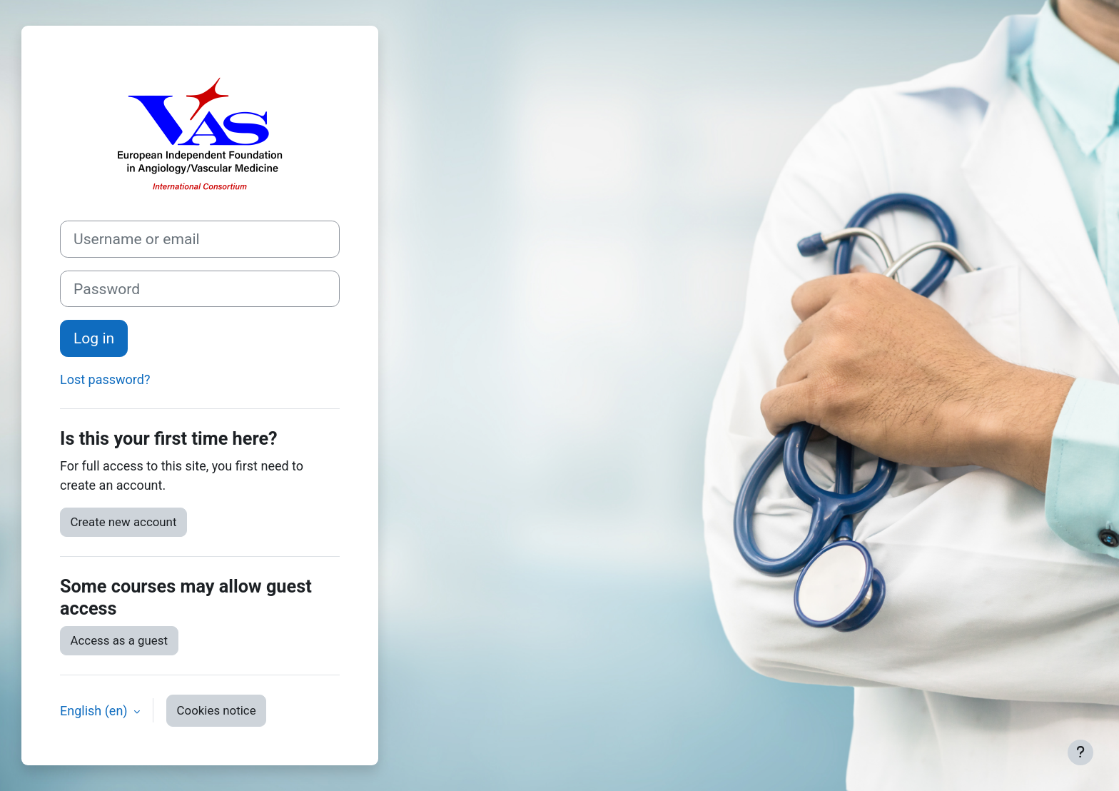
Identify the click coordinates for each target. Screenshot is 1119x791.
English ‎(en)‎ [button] (95, 710)
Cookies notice (216, 710)
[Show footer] (1080, 752)
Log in (94, 338)
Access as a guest (119, 640)
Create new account (124, 522)
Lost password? (105, 379)
